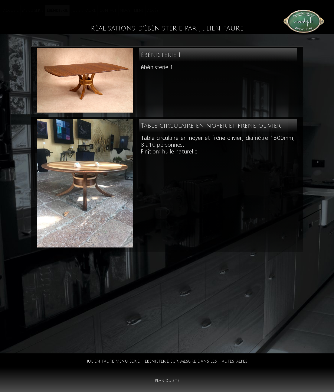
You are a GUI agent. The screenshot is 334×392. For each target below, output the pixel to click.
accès (152, 10)
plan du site (167, 380)
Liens (139, 10)
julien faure (83, 10)
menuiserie (32, 10)
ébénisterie (57, 10)
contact (108, 10)
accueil (11, 10)
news (125, 10)
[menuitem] (10, 10)
